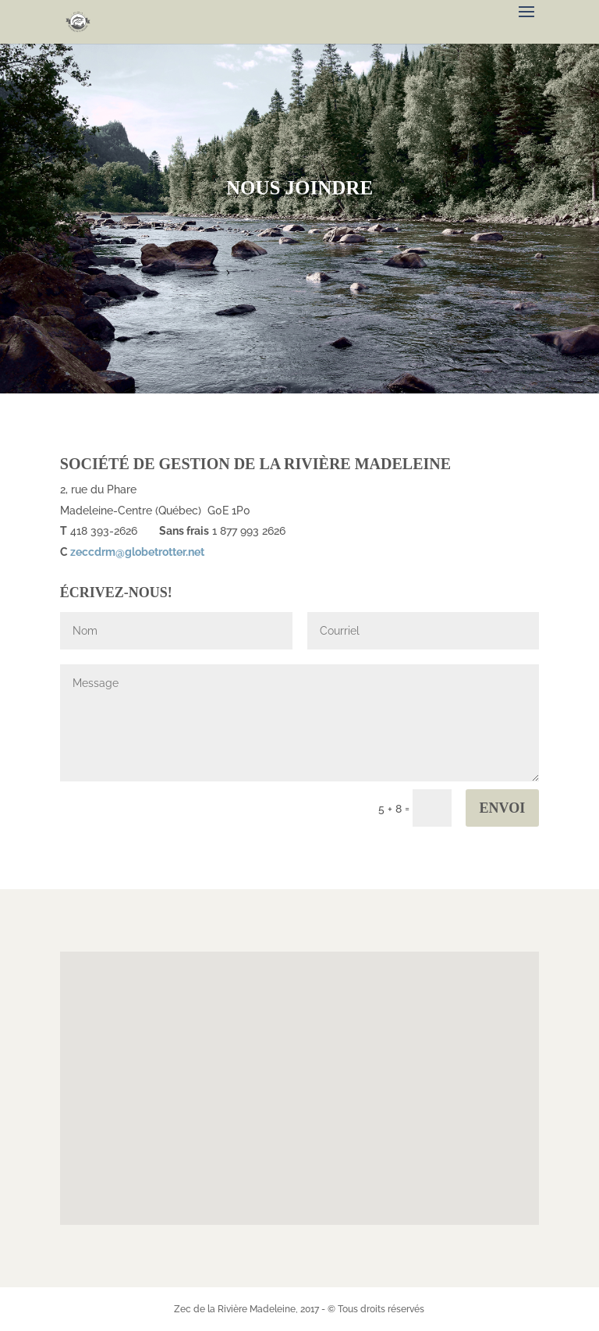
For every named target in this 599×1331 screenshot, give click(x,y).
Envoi (503, 808)
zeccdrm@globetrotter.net (137, 552)
